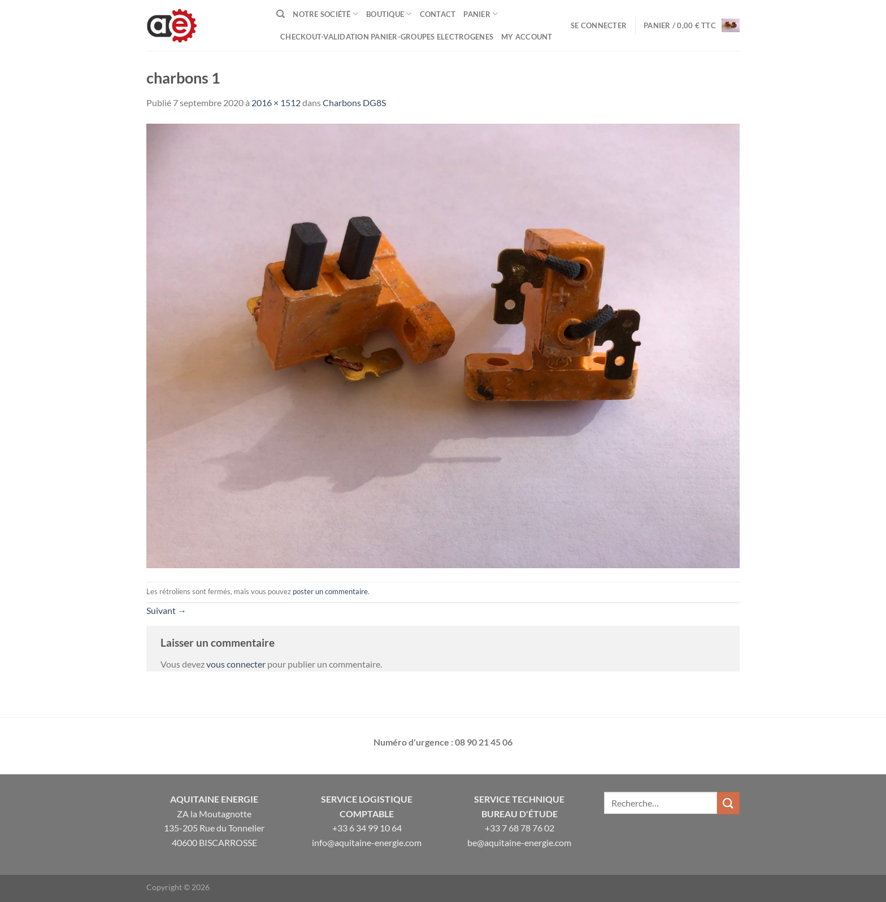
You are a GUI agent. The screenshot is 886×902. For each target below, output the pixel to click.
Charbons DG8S (354, 102)
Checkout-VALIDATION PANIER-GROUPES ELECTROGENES (386, 36)
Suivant (166, 610)
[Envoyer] (728, 803)
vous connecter (236, 664)
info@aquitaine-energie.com (367, 842)
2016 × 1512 (276, 102)
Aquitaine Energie (214, 799)
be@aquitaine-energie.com (519, 842)
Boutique (389, 13)
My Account (527, 36)
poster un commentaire (330, 591)
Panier (480, 13)
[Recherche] (280, 14)
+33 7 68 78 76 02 (519, 827)
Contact (438, 14)
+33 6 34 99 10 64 (367, 827)
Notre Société (325, 13)
